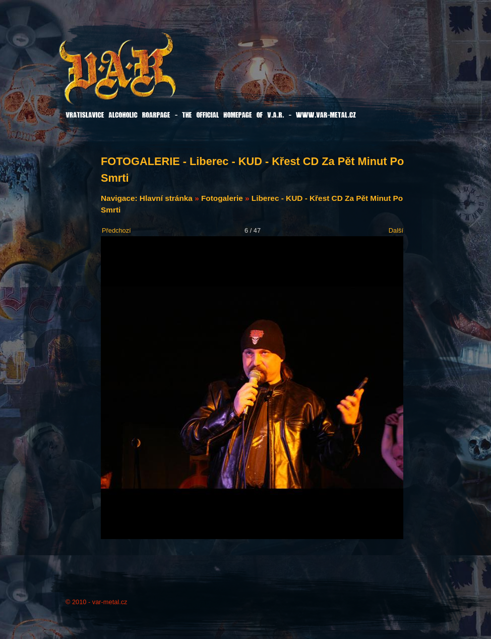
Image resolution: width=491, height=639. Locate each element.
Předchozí (116, 230)
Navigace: (120, 198)
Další (396, 230)
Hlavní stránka (166, 198)
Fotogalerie (222, 198)
